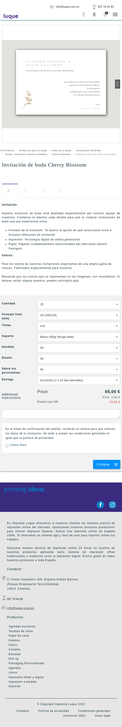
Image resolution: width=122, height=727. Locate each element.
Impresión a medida (22, 681)
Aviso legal (102, 715)
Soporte (8, 336)
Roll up (14, 658)
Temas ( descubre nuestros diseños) (26, 154)
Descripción (10, 191)
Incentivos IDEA (74, 715)
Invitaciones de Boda (88, 150)
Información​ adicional (28, 191)
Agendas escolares (22, 626)
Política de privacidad (53, 711)
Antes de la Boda (61, 150)
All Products (7, 150)
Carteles (15, 649)
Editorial (14, 686)
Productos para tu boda (33, 150)
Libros (13, 672)
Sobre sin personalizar (11, 370)
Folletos (14, 640)
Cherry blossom (61, 154)
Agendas (15, 668)
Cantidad (8, 303)
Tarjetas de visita (21, 631)
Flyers (13, 645)
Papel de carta (19, 635)
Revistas (15, 654)
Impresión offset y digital (26, 677)
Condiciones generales (94, 711)
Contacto (23, 711)
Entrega (61, 191)
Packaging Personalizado (26, 663)
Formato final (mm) (12, 316)
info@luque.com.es (20, 608)
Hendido (8, 346)
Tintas (6, 325)
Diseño (45, 191)
